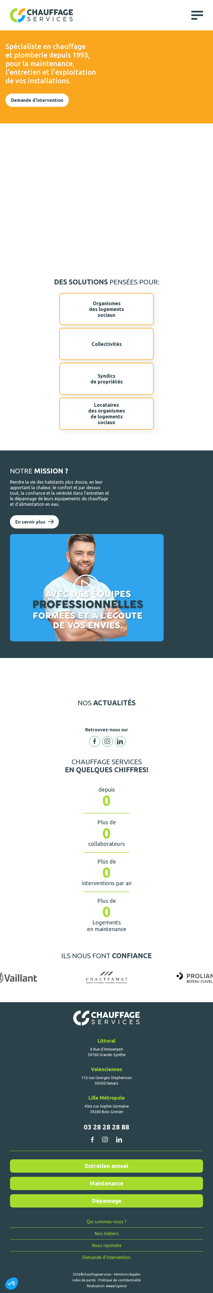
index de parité (84, 1280)
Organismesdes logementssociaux (106, 309)
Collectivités (106, 343)
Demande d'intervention (37, 100)
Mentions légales (127, 1274)
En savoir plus (30, 521)
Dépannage (106, 1201)
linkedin (119, 1139)
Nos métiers (107, 1233)
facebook (92, 1139)
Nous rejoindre (106, 1245)
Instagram (107, 741)
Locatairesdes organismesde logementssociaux (106, 413)
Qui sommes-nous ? (106, 1221)
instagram (105, 1139)
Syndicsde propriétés (106, 378)
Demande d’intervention (106, 1257)
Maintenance (106, 1183)
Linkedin (120, 741)
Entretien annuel (106, 1166)
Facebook (94, 741)
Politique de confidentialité (119, 1280)
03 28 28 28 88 (106, 1127)
